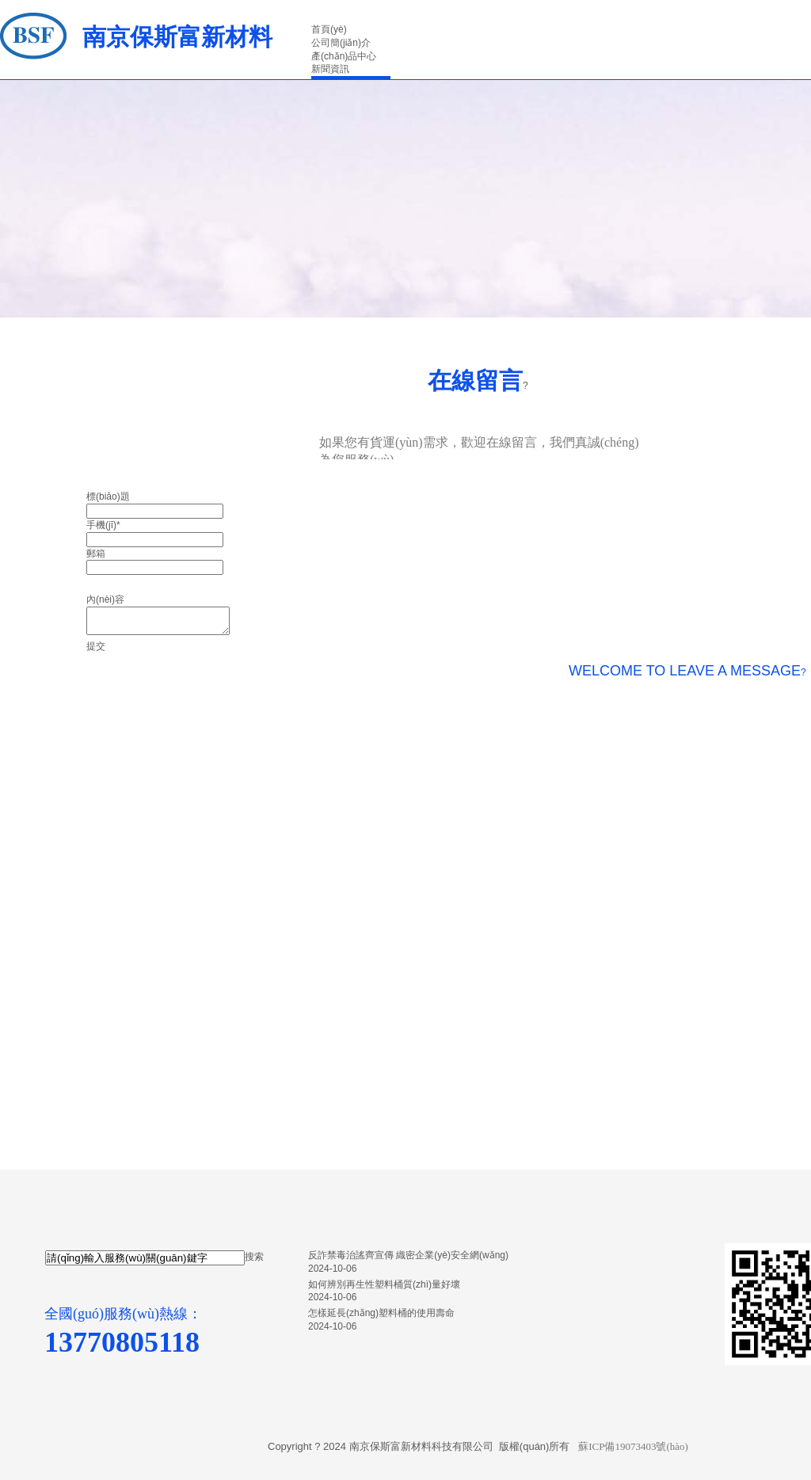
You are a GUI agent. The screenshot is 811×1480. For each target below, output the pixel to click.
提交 (95, 646)
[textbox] (145, 1257)
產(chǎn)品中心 (343, 56)
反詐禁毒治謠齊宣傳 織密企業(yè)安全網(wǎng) (408, 1255)
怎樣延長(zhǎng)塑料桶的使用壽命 (381, 1312)
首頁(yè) (329, 29)
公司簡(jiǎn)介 (341, 42)
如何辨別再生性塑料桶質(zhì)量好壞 (384, 1284)
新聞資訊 (330, 68)
